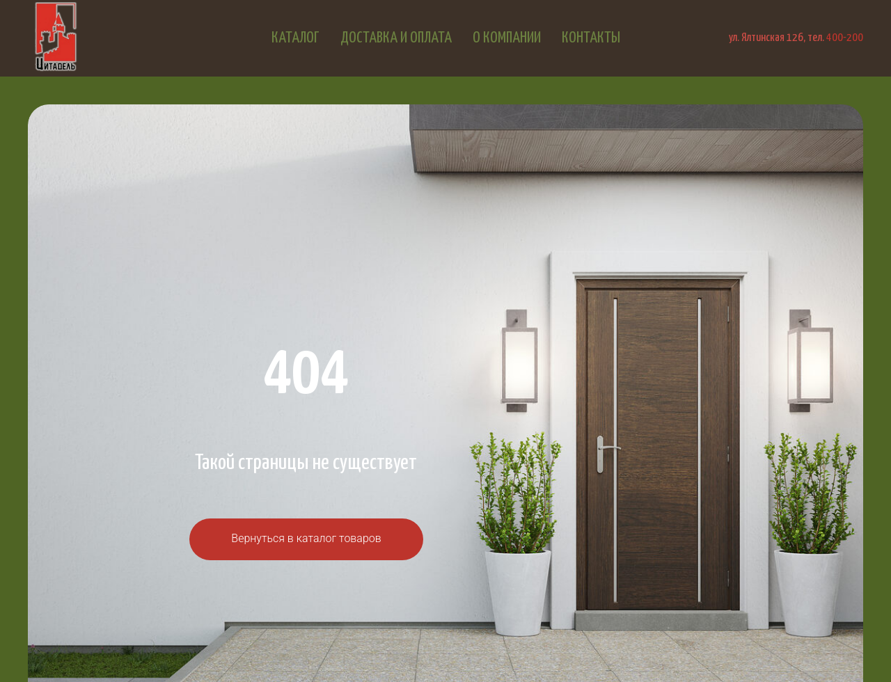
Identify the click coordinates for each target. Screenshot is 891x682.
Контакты (591, 38)
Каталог (295, 38)
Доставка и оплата (396, 38)
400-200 (844, 38)
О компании (507, 38)
